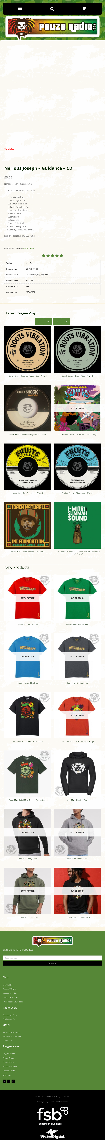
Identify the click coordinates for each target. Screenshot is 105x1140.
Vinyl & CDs (30, 248)
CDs (24, 248)
